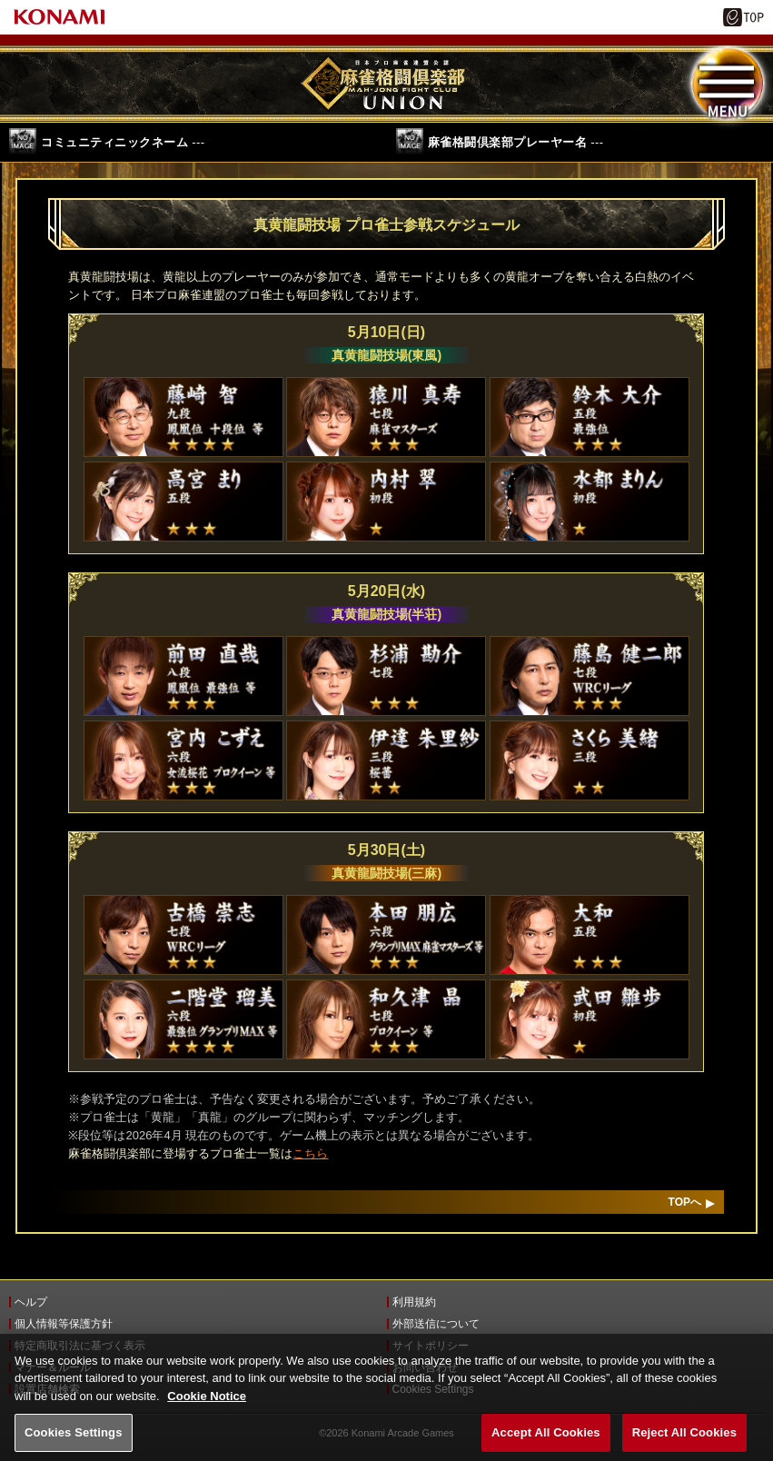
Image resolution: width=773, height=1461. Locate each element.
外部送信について (436, 1323)
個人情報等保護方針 (64, 1323)
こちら (310, 1153)
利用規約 (414, 1302)
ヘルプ (31, 1302)
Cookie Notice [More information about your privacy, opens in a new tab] (206, 1408)
